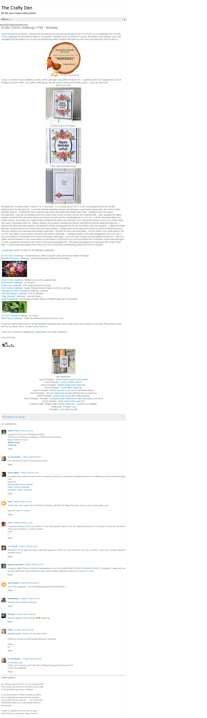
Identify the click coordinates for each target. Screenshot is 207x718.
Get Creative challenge (12, 288)
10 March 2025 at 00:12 (29, 583)
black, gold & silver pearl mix (71, 401)
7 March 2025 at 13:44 (29, 473)
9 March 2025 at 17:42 (34, 565)
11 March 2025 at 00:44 (25, 614)
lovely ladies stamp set (71, 387)
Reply (10, 449)
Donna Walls (13, 473)
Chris (10, 523)
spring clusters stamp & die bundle (72, 379)
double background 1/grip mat (71, 385)
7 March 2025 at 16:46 (22, 502)
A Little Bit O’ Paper (85, 571)
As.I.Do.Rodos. (14, 457)
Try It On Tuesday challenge (14, 316)
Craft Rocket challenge (11, 282)
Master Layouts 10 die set (62, 390)
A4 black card (69, 407)
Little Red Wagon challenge (14, 293)
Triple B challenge (9, 299)
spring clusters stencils (71, 382)
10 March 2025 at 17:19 (30, 598)
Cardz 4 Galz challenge (12, 280)
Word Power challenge (11, 318)
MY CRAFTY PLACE (21, 511)
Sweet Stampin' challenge (13, 296)
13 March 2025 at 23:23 (24, 630)
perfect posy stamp (62, 396)
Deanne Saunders (16, 565)
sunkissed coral (57, 398)
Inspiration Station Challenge (20, 490)
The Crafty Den (16, 7)
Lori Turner (13, 546)
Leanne (29, 326)
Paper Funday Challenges (19, 487)
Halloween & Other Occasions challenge (20, 291)
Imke (10, 502)
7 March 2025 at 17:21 (22, 523)
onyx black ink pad (68, 409)
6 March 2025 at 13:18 (23, 431)
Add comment (8, 678)
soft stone (98, 398)
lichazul (11, 614)
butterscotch (71, 398)
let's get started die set (57, 393)
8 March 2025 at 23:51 (27, 546)
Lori (45, 326)
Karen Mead (13, 583)
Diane (36, 326)
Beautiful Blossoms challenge (15, 258)
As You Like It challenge (12, 256)
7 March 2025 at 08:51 (31, 457)
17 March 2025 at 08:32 (32, 659)
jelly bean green (85, 398)
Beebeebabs (13, 598)
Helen (10, 630)
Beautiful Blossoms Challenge (20, 484)
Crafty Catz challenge (11, 285)
